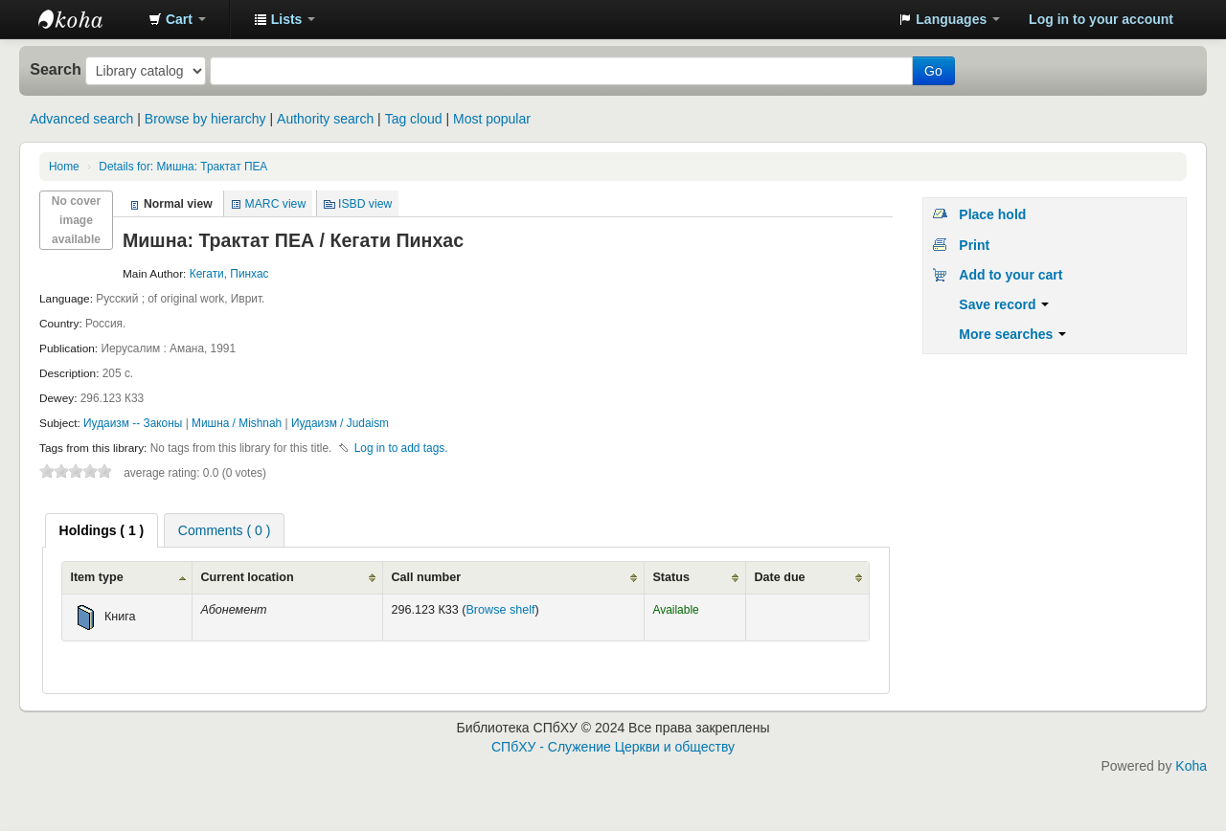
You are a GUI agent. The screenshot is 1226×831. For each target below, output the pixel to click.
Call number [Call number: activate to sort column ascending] (426, 577)
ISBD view (365, 204)
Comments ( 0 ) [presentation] (224, 530)
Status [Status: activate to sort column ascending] (671, 577)
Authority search (325, 118)
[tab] (102, 530)
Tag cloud (414, 118)
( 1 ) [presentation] (102, 530)
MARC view (275, 204)
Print (974, 245)
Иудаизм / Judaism (340, 423)
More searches (1012, 334)
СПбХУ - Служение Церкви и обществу (613, 746)
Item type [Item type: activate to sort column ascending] (96, 577)
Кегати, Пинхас (229, 274)
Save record (1004, 304)
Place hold (992, 214)
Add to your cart (1010, 274)
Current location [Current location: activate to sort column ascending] (246, 577)
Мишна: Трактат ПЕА (183, 166)
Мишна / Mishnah (238, 423)
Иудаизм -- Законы (134, 423)
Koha (1191, 766)
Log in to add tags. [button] (401, 448)
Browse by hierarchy (205, 118)
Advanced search (81, 118)
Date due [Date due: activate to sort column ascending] (779, 577)
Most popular (492, 118)
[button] (177, 19)
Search (55, 69)
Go (933, 71)
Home (64, 166)
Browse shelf (499, 610)
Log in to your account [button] (1101, 19)
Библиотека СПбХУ (86, 19)
